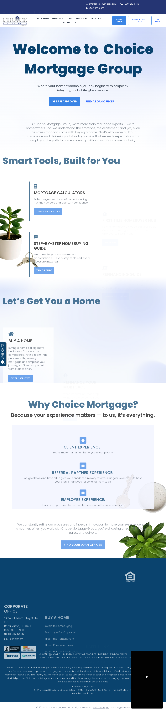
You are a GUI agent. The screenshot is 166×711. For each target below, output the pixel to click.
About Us (96, 18)
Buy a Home (43, 18)
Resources (82, 18)
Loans (70, 18)
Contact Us (69, 22)
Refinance (58, 18)
